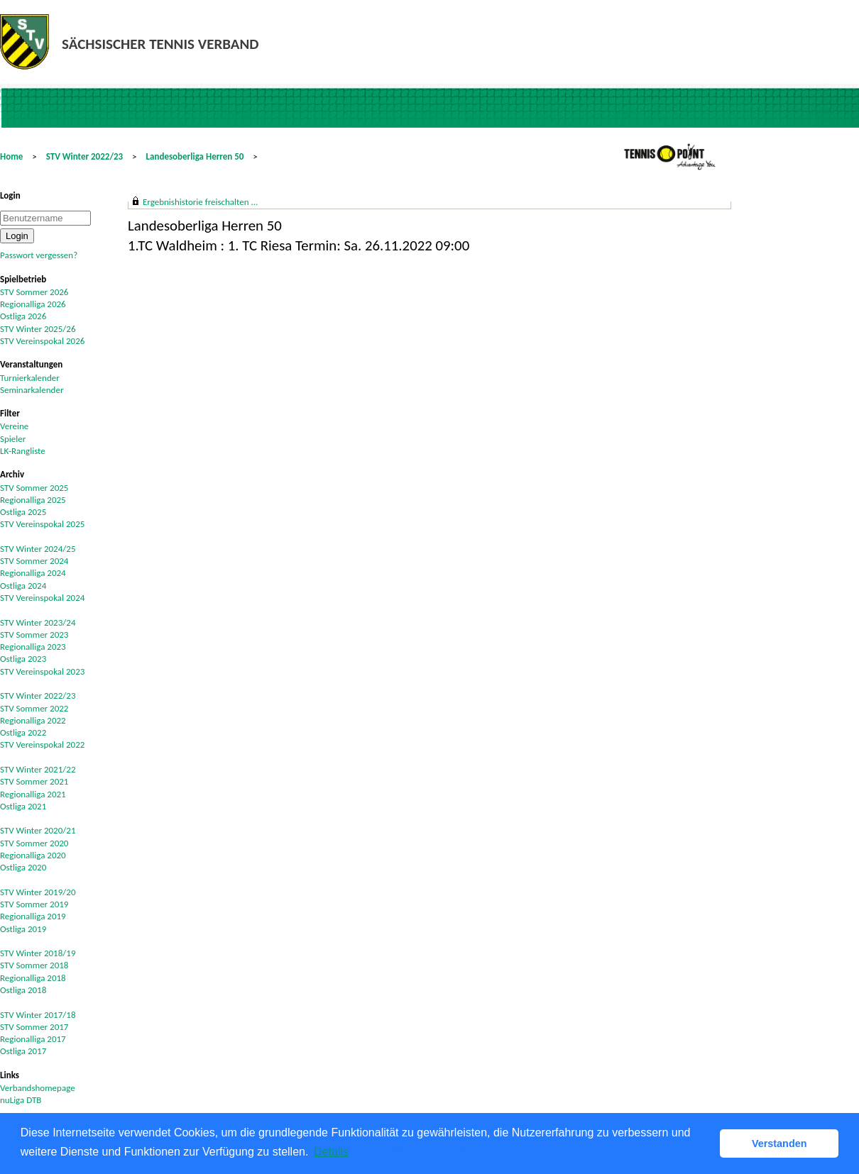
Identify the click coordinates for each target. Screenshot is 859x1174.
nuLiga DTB (20, 1100)
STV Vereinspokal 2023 (42, 671)
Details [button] (331, 1152)
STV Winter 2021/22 (38, 769)
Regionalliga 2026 (33, 304)
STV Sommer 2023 (34, 634)
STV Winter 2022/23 (84, 156)
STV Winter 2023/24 (38, 622)
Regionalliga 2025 (33, 499)
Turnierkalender (30, 377)
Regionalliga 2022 (33, 720)
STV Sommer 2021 (34, 781)
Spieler (13, 438)
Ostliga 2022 (23, 732)
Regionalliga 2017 (33, 1039)
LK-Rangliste (22, 450)
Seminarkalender (31, 389)
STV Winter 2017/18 (38, 1014)
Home (11, 156)
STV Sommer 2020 (34, 843)
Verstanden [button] (779, 1143)
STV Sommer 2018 (34, 965)
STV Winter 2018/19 (38, 953)
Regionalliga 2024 (33, 572)
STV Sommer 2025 (34, 487)
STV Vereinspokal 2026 (42, 341)
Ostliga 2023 (23, 658)
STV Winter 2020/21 (38, 830)
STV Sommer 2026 (34, 292)
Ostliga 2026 (23, 316)
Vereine (14, 426)
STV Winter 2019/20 (38, 892)
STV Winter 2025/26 (38, 328)
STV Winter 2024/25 (38, 548)
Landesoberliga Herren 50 (195, 156)
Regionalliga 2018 (33, 978)
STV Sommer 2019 (34, 904)
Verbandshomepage (37, 1087)
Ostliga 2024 (23, 585)
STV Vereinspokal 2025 (42, 524)
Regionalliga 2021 (33, 794)
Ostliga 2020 (23, 867)
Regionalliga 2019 (33, 916)
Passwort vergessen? (38, 255)
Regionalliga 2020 (33, 855)
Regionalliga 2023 (33, 646)
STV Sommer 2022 (34, 708)
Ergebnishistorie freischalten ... (200, 201)
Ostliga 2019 (23, 929)
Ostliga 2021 (23, 806)
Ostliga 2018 (23, 990)
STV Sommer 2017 (34, 1026)
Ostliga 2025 (23, 511)
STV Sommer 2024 (34, 560)
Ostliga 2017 (23, 1051)
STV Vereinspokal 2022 (42, 744)
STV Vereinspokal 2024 (42, 597)
